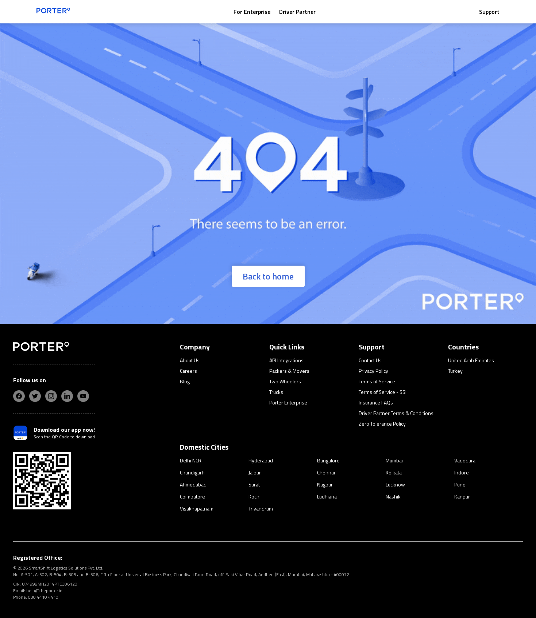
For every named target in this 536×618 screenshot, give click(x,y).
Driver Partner (297, 11)
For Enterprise (252, 11)
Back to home (268, 276)
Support (489, 11)
